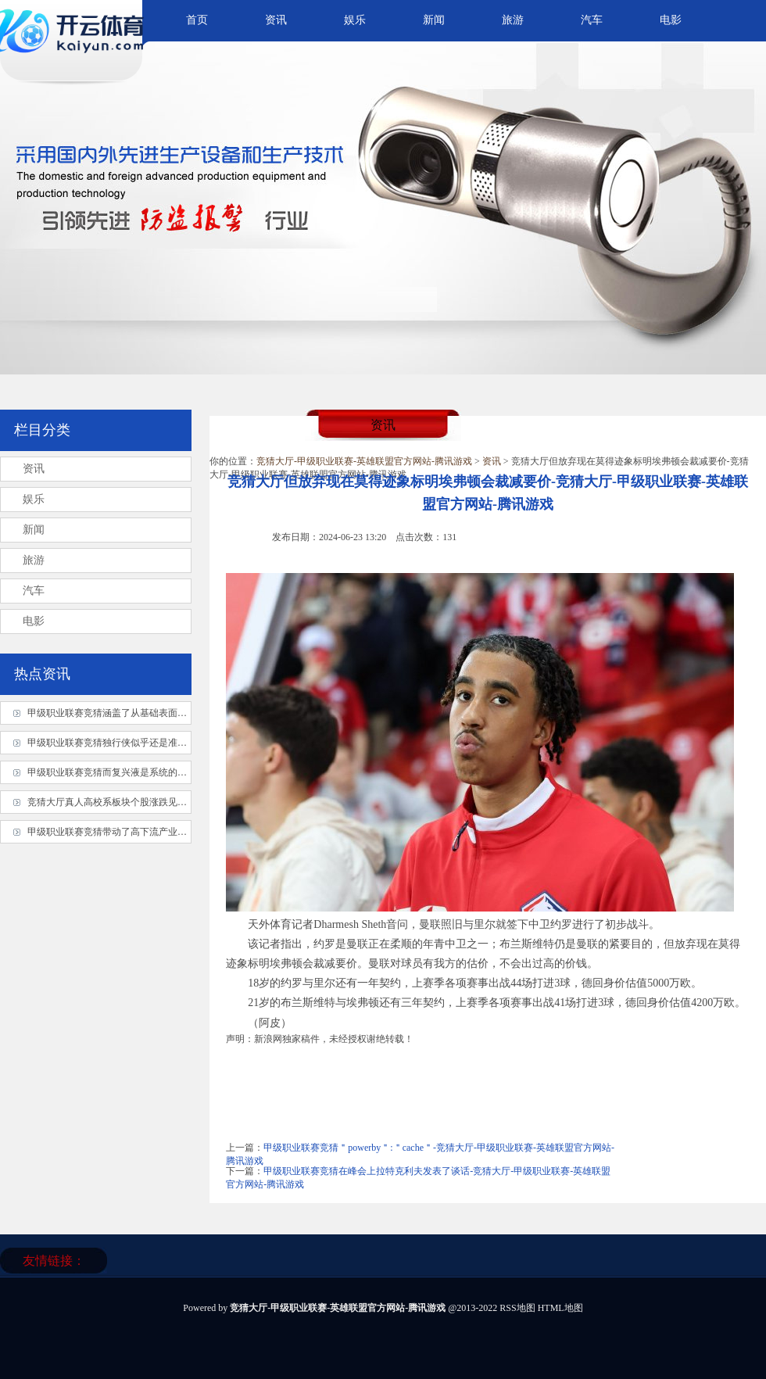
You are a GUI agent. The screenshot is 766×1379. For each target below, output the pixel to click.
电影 (671, 20)
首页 (197, 20)
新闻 (434, 20)
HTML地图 (560, 1307)
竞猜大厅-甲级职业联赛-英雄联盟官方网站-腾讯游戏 (364, 461)
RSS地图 (517, 1307)
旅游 (513, 20)
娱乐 (355, 20)
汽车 (592, 20)
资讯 (276, 20)
